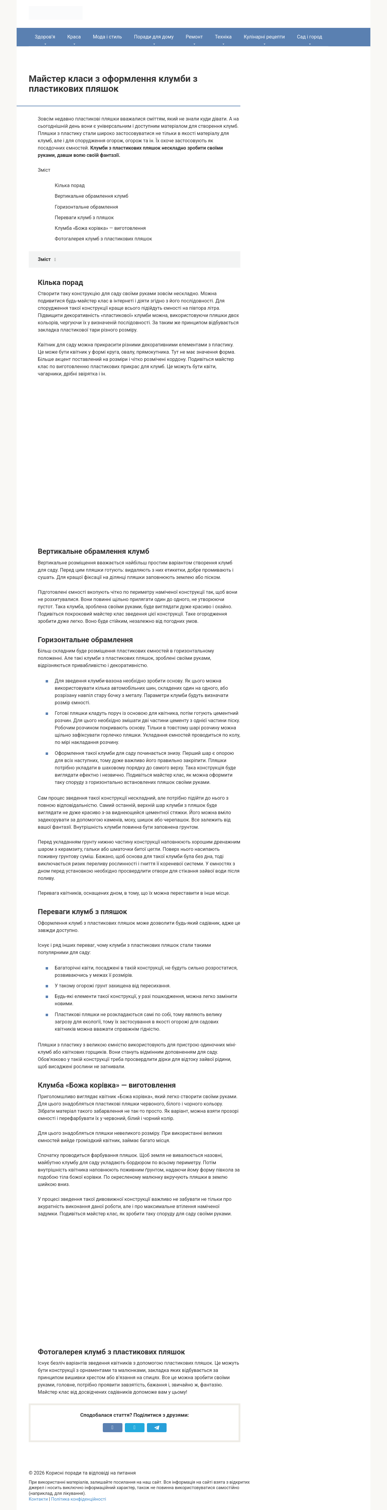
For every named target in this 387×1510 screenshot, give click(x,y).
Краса (74, 37)
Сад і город (309, 37)
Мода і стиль (107, 37)
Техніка (223, 37)
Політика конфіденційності (78, 1499)
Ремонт (194, 37)
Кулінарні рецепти (264, 37)
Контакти (38, 1499)
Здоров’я (45, 37)
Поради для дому (154, 37)
